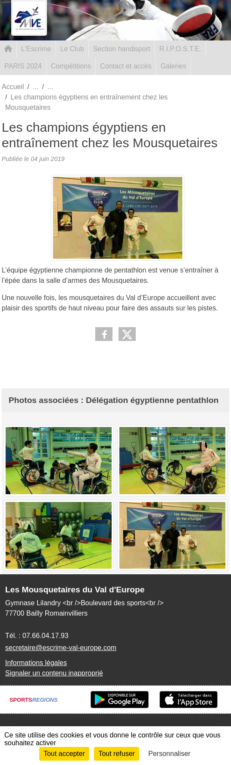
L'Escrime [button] (36, 49)
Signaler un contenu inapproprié (54, 673)
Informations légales (36, 662)
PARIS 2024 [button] (23, 66)
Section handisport (121, 49)
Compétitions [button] (71, 66)
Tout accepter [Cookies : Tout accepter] (64, 753)
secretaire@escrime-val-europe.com (60, 647)
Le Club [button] (72, 49)
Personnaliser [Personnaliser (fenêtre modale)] (169, 753)
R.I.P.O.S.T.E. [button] (180, 49)
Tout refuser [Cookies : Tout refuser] (116, 753)
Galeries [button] (173, 66)
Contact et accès (125, 66)
